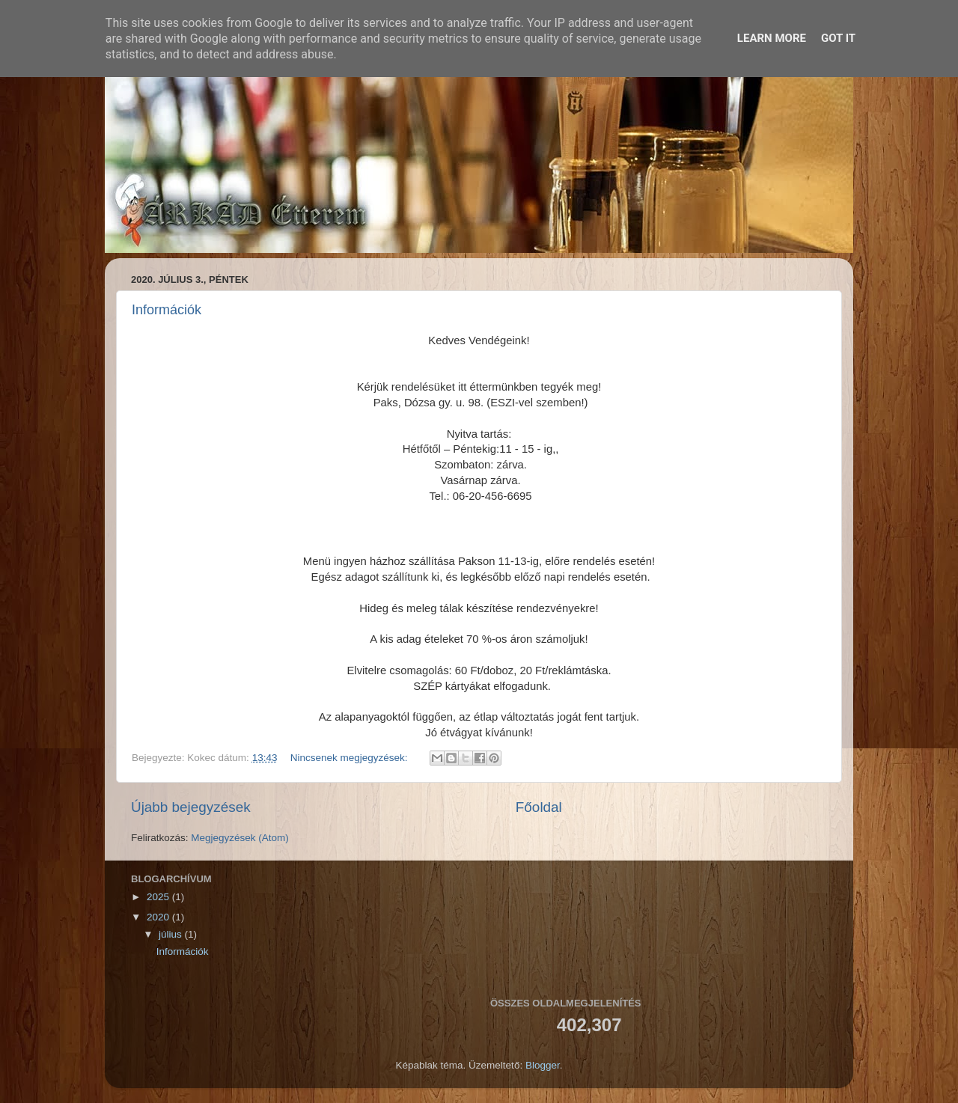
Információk (166, 309)
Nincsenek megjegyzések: (350, 757)
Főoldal (539, 807)
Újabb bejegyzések (191, 807)
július (172, 934)
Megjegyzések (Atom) (240, 837)
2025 (159, 896)
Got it (838, 38)
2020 (159, 917)
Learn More (771, 38)
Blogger (542, 1065)
